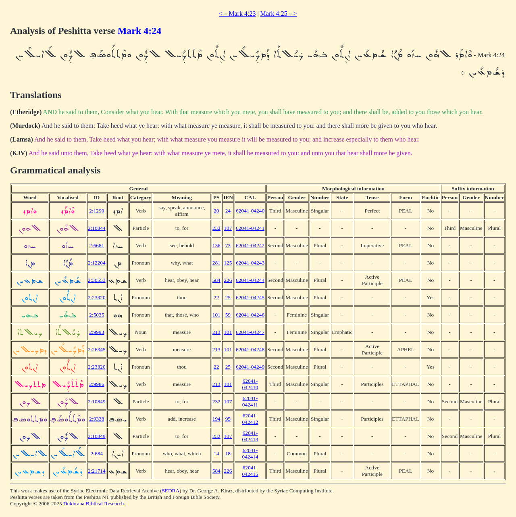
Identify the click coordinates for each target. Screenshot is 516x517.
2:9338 (96, 419)
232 (216, 228)
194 (216, 419)
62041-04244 (250, 280)
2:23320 (97, 297)
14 (216, 453)
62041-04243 (250, 263)
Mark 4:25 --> (278, 13)
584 (216, 280)
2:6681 (96, 245)
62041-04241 (250, 228)
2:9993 (96, 332)
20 (216, 211)
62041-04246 (250, 315)
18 (228, 453)
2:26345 (97, 349)
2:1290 (96, 211)
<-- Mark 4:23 (237, 13)
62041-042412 (250, 419)
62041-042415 (250, 471)
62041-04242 (250, 245)
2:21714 (97, 471)
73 (228, 245)
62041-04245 (250, 297)
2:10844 (97, 228)
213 (216, 332)
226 (228, 280)
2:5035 (96, 315)
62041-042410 (250, 384)
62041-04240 (250, 211)
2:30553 (97, 280)
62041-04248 (250, 349)
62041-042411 (250, 401)
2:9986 (96, 384)
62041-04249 (250, 367)
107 (228, 228)
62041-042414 (250, 453)
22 (216, 297)
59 (228, 315)
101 (216, 315)
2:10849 (97, 401)
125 (228, 263)
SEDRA (170, 491)
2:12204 (97, 263)
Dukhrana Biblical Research (93, 503)
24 (228, 211)
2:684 (97, 453)
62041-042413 (250, 436)
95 (228, 419)
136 (216, 245)
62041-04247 (250, 332)
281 (216, 263)
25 (228, 297)
